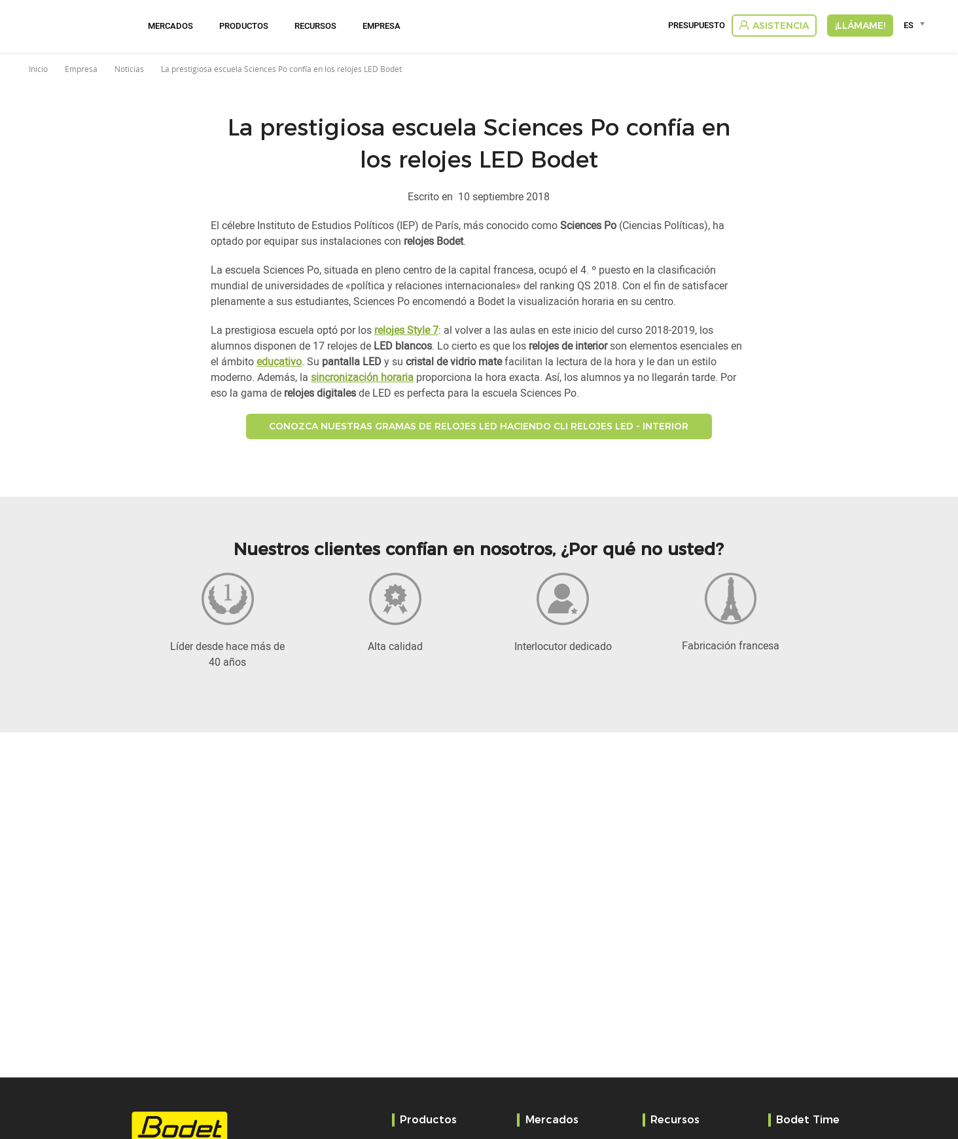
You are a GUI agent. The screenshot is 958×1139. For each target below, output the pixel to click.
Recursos (315, 25)
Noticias (129, 68)
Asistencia (781, 25)
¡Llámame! (860, 25)
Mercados (170, 25)
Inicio (38, 68)
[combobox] (916, 25)
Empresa (381, 25)
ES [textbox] (909, 25)
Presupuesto (696, 25)
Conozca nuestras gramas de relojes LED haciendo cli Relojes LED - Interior (478, 427)
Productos (243, 25)
